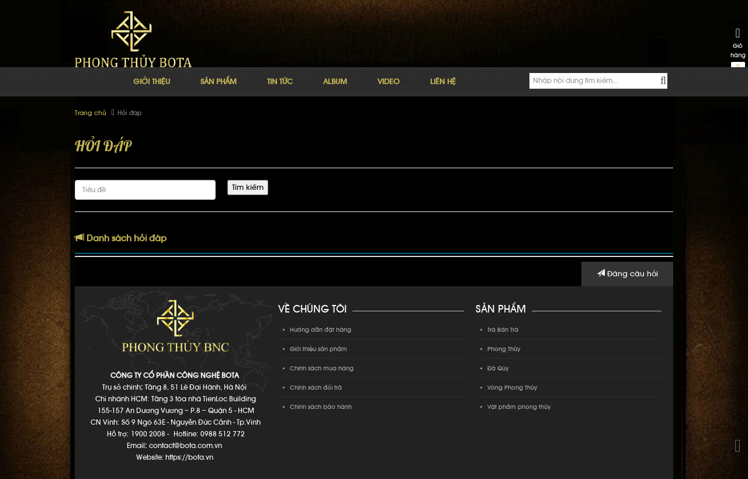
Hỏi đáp (129, 113)
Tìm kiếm (248, 187)
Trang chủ (90, 113)
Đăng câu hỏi (627, 274)
